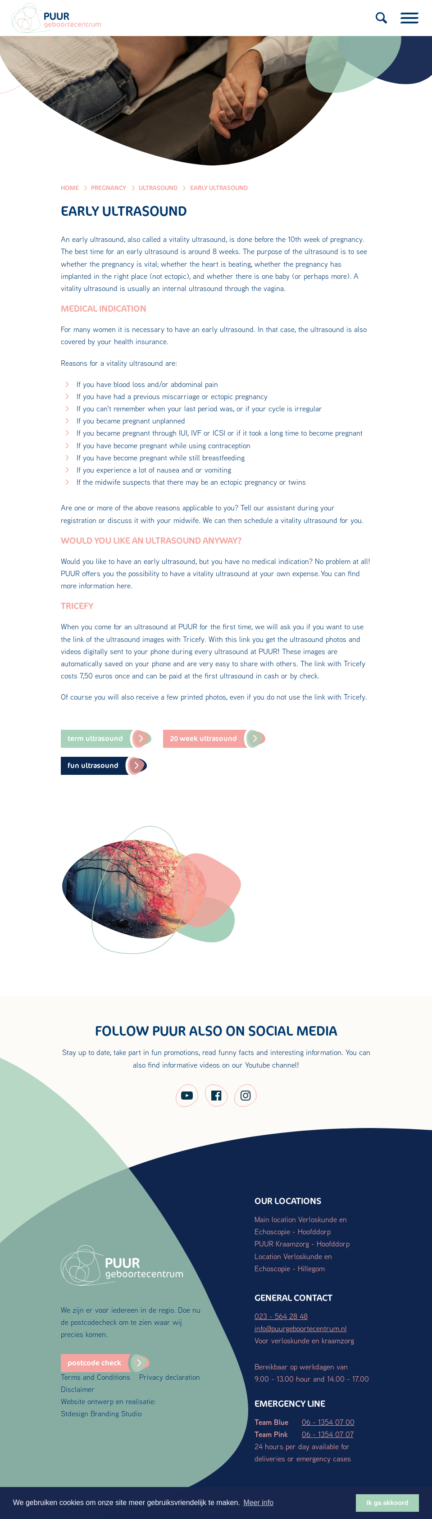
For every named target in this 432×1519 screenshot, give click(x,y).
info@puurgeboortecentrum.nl (301, 1328)
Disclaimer (78, 1389)
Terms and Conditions (95, 1377)
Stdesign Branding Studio (101, 1413)
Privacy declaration (169, 1377)
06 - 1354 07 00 (328, 1422)
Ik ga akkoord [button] (388, 1502)
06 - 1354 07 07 (328, 1434)
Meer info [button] (258, 1502)
